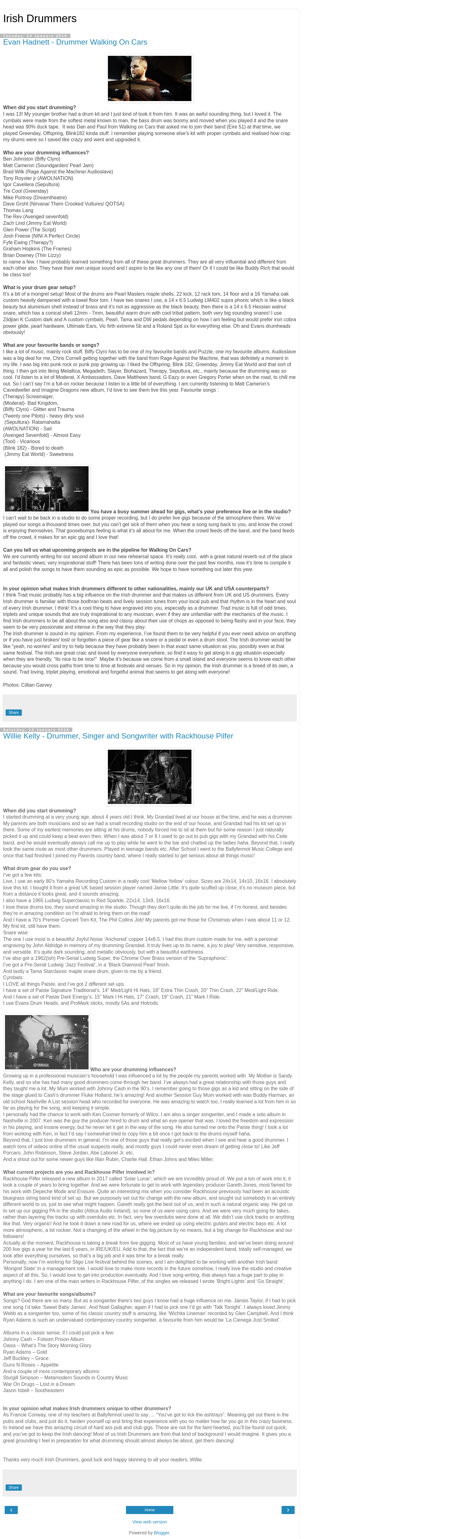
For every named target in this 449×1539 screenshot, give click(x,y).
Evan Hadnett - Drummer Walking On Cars (75, 42)
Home (150, 1510)
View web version (149, 1521)
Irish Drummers (40, 18)
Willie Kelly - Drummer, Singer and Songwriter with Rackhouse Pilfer (118, 736)
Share (14, 712)
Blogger (161, 1532)
